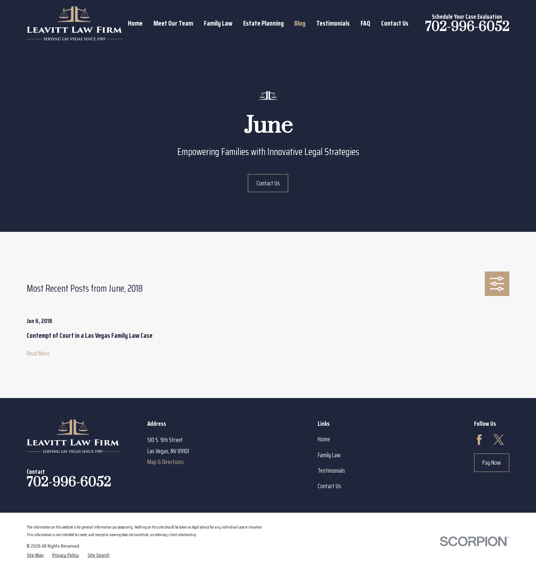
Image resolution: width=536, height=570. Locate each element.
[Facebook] (479, 439)
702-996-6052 (467, 27)
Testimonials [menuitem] (333, 23)
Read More (38, 353)
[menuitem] (35, 555)
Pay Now (491, 462)
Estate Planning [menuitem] (263, 23)
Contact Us (268, 183)
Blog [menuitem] (299, 23)
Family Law (329, 455)
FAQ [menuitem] (365, 23)
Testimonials (331, 470)
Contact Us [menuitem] (394, 23)
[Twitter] (498, 439)
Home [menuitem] (135, 23)
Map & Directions (165, 462)
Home (324, 439)
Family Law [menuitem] (218, 23)
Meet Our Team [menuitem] (173, 23)
